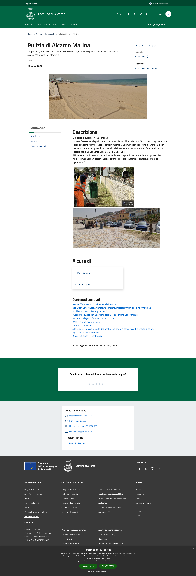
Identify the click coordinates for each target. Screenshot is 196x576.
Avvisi (138, 498)
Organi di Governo (32, 489)
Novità (39, 33)
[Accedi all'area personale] (159, 3)
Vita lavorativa (68, 498)
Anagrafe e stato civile (71, 489)
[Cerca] (169, 14)
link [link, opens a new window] (122, 561)
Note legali (103, 538)
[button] (98, 571)
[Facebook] (127, 14)
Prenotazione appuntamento (74, 529)
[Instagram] (140, 14)
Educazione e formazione (109, 489)
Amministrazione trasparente (111, 529)
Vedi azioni (154, 45)
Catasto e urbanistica (71, 507)
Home (30, 33)
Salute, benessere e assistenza (111, 507)
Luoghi (138, 510)
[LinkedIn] (146, 14)
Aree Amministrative (33, 493)
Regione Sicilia (30, 3)
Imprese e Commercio (71, 502)
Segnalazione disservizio (72, 534)
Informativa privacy (106, 534)
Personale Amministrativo (35, 512)
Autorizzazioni (104, 511)
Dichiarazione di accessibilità (110, 543)
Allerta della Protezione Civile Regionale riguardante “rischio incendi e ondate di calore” (113, 329)
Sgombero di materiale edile (85, 332)
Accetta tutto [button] (88, 566)
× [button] (193, 549)
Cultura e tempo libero (71, 493)
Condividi (141, 45)
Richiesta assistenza (70, 543)
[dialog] (98, 561)
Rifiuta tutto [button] (108, 566)
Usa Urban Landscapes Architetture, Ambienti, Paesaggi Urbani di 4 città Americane (111, 307)
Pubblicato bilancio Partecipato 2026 (89, 311)
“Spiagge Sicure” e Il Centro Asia (87, 336)
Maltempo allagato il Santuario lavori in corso (93, 318)
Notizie (139, 489)
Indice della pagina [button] (37, 128)
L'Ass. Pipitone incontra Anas (86, 322)
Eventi (138, 515)
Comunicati (49, 33)
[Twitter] (133, 14)
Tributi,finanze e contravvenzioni (112, 498)
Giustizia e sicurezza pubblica (110, 493)
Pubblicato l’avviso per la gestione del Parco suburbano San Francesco (105, 314)
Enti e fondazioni (31, 502)
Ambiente (102, 502)
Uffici (26, 498)
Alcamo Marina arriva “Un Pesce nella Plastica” (94, 304)
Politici (27, 507)
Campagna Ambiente (82, 325)
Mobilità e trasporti (70, 512)
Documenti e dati (31, 516)
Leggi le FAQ (67, 538)
